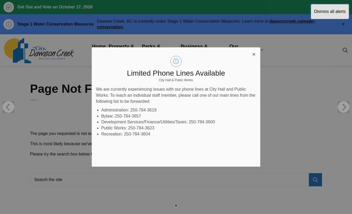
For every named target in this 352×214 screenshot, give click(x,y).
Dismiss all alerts (330, 11)
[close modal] (254, 53)
